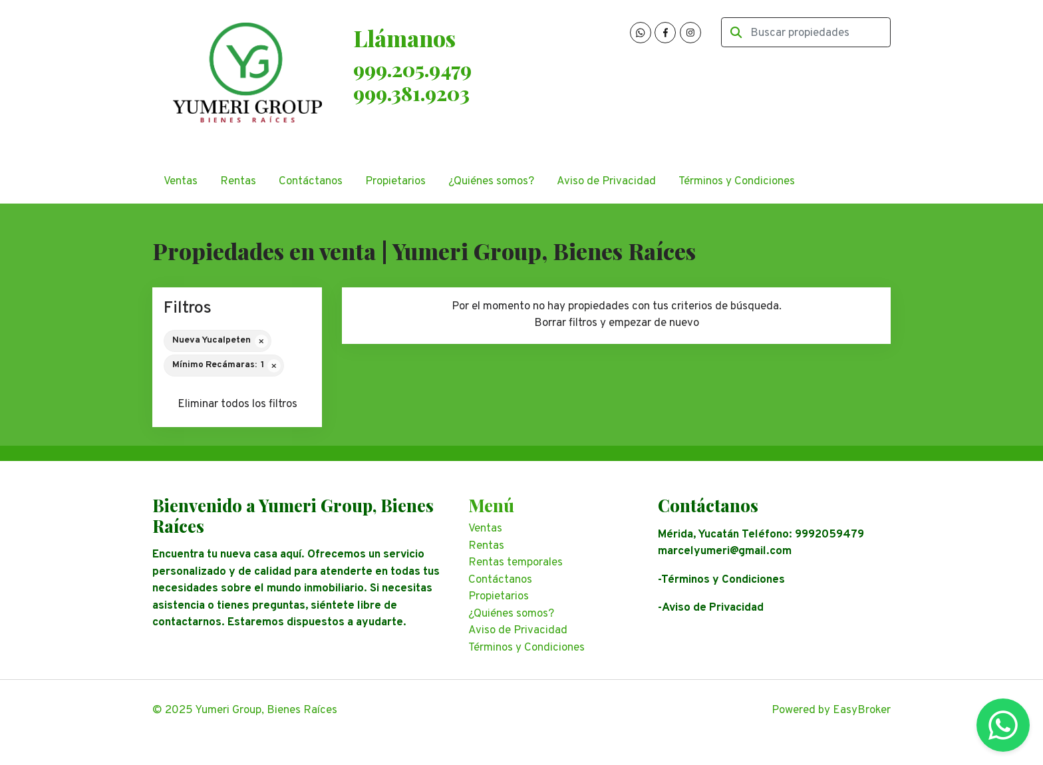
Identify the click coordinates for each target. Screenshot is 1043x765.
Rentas (238, 181)
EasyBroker (862, 710)
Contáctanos (311, 181)
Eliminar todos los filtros (237, 404)
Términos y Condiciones (736, 181)
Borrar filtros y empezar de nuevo (616, 323)
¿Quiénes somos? (491, 181)
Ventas (181, 181)
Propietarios (395, 181)
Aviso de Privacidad (606, 181)
